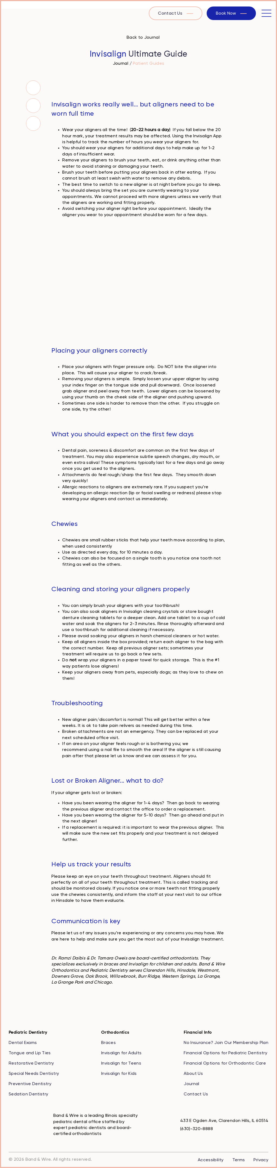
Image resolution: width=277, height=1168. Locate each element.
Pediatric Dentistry (28, 1032)
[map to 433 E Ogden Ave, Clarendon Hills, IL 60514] (220, 1121)
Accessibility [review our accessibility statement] (211, 1160)
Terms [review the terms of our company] (238, 1160)
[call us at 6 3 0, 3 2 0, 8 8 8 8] (192, 1129)
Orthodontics (115, 1032)
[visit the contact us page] (175, 13)
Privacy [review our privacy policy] (260, 1160)
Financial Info (198, 1032)
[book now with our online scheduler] (231, 13)
